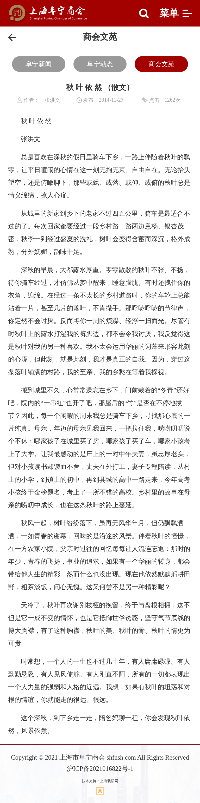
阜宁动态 (100, 64)
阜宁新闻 (39, 64)
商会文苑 (161, 64)
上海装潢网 (109, 781)
